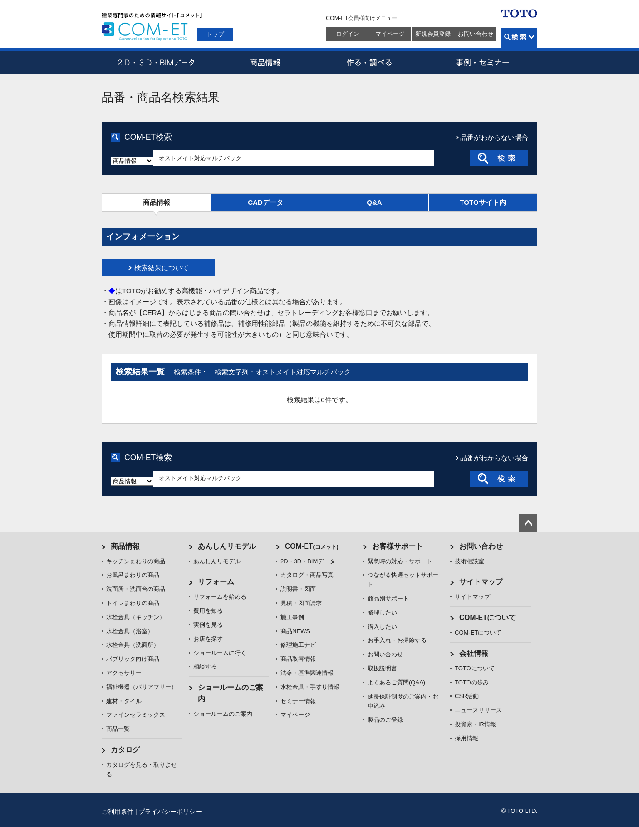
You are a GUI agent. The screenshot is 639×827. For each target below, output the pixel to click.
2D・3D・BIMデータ (156, 62)
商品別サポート (388, 598)
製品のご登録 (385, 719)
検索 (519, 38)
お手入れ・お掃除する (397, 640)
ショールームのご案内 (222, 713)
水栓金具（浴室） (129, 631)
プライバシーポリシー (170, 811)
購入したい (382, 626)
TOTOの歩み (472, 682)
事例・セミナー (482, 62)
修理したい (382, 612)
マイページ (390, 33)
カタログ (125, 749)
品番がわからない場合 (494, 137)
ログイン (347, 33)
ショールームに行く (219, 653)
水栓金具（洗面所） (132, 644)
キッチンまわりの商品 (135, 561)
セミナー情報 (298, 701)
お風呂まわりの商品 (132, 574)
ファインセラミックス (135, 714)
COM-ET (312, 546)
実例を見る (208, 624)
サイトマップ (481, 582)
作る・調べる (374, 62)
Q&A (374, 202)
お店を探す (208, 638)
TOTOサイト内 (483, 202)
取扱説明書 (382, 668)
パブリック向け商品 (132, 658)
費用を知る (208, 610)
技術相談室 (469, 561)
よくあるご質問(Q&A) (396, 682)
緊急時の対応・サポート (400, 561)
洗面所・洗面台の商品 (135, 589)
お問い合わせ (475, 33)
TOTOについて (475, 668)
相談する (205, 666)
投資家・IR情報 (475, 724)
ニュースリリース (478, 710)
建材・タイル (124, 701)
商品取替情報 (298, 658)
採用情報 (466, 738)
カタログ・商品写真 (307, 574)
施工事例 (292, 617)
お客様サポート (397, 546)
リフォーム (216, 582)
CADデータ (265, 202)
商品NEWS (295, 631)
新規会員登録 (433, 33)
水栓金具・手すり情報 (309, 687)
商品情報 (265, 62)
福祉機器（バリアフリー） (141, 687)
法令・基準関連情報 (307, 672)
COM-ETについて (487, 617)
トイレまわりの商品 (132, 603)
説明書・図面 (298, 589)
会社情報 (473, 653)
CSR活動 (467, 696)
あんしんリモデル (227, 546)
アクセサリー (124, 672)
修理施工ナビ (298, 644)
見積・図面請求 (301, 603)
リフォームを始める (219, 596)
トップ (215, 34)
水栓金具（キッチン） (135, 617)
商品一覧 (118, 728)
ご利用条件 (117, 811)
